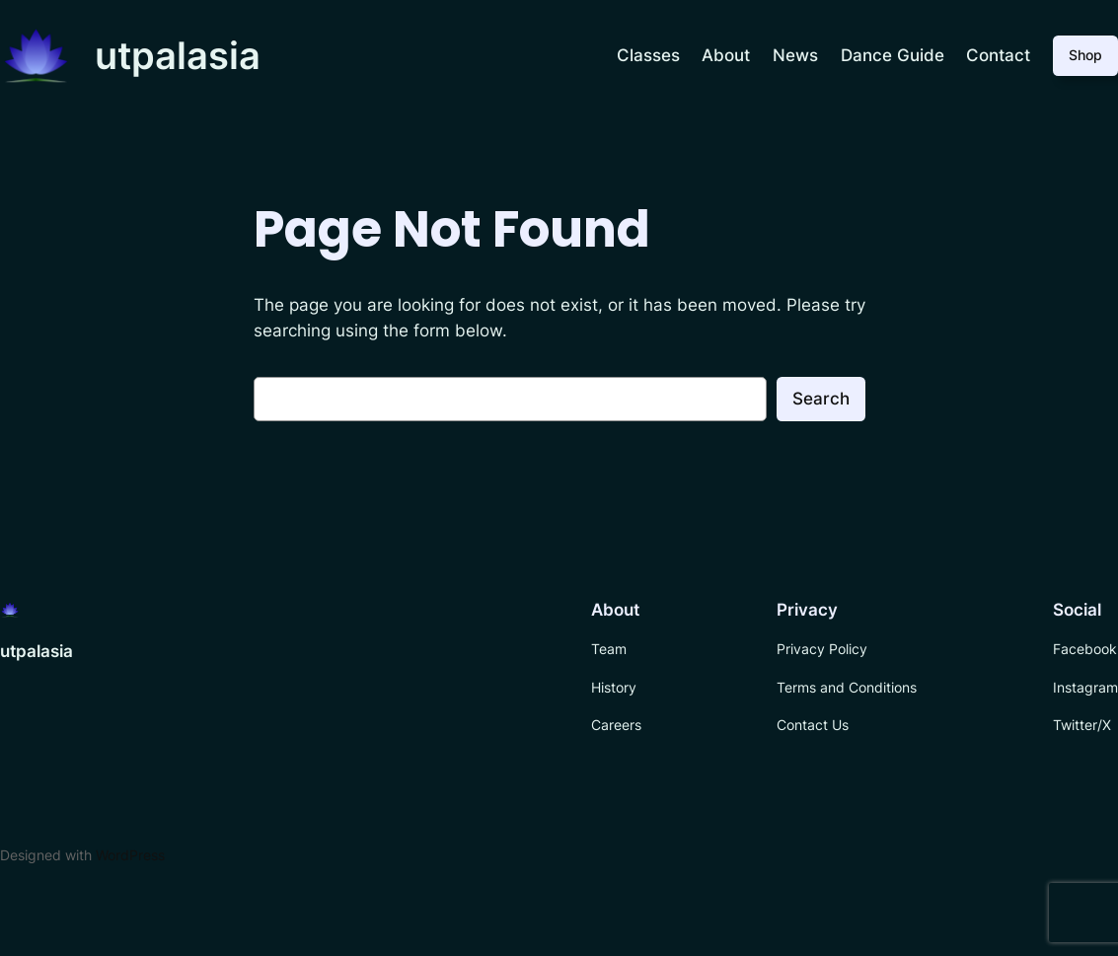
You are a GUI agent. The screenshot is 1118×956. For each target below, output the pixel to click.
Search (821, 398)
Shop (1085, 54)
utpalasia (178, 55)
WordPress (130, 854)
